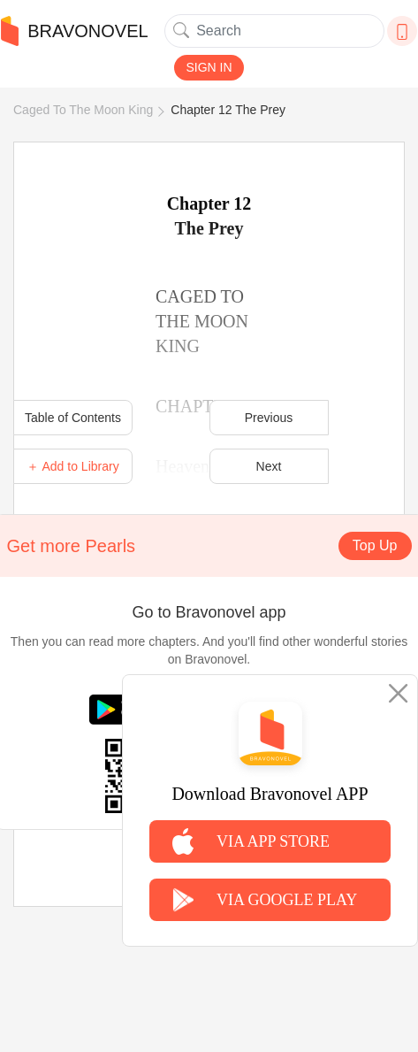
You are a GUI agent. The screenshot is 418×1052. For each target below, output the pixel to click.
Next (269, 466)
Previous (269, 418)
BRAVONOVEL (74, 31)
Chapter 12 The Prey (228, 110)
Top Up (375, 545)
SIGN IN (209, 67)
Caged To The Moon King (83, 110)
